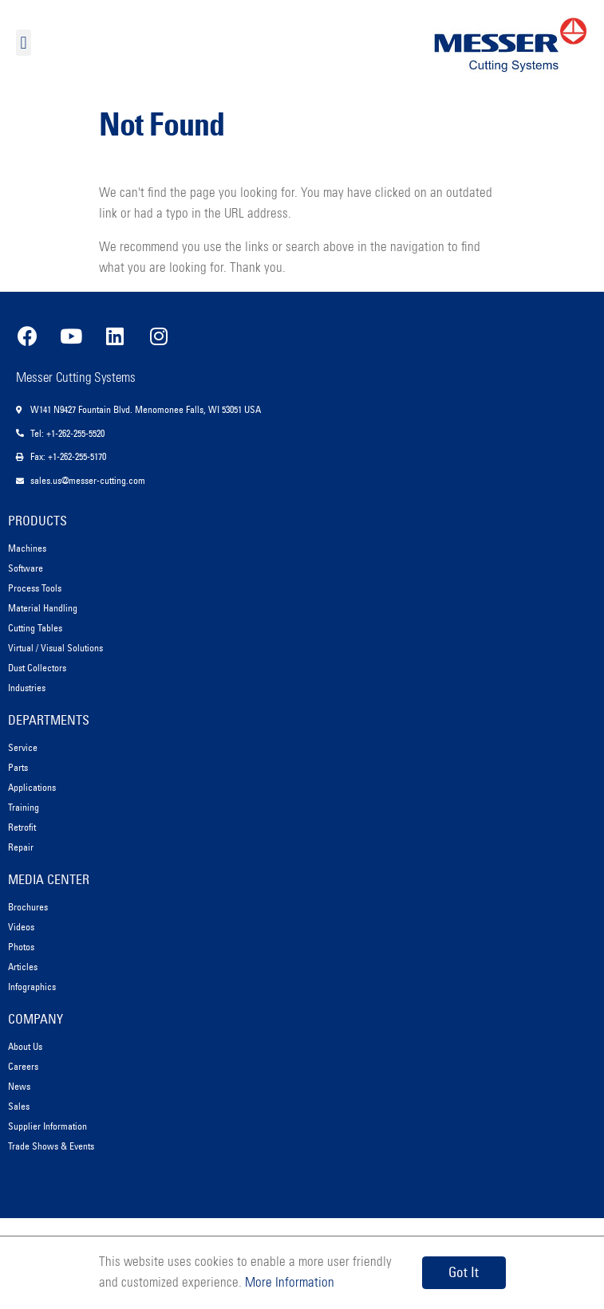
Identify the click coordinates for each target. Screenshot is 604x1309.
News (19, 1086)
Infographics (32, 987)
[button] (23, 42)
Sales (19, 1106)
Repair (21, 847)
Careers (23, 1066)
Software (25, 568)
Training (23, 807)
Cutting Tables (35, 628)
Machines (27, 548)
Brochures (28, 907)
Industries (26, 688)
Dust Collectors (37, 668)
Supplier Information (47, 1126)
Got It (463, 1272)
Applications (32, 787)
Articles (23, 967)
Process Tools (34, 588)
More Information (288, 1283)
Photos (21, 947)
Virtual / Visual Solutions (55, 648)
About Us (25, 1046)
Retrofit (22, 827)
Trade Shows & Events (51, 1146)
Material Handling (42, 608)
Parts (18, 767)
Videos (21, 927)
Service (23, 747)
